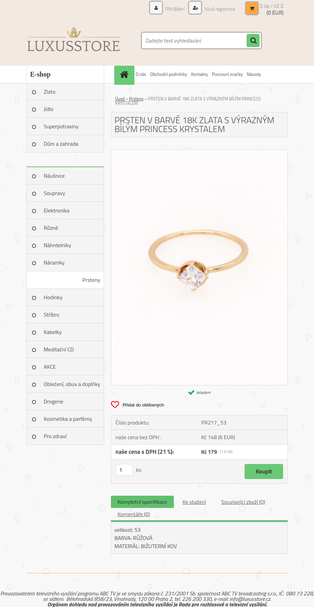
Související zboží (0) (243, 502)
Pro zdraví (55, 436)
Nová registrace (219, 8)
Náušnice (54, 176)
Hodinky (53, 297)
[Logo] (73, 40)
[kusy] (124, 470)
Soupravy (54, 193)
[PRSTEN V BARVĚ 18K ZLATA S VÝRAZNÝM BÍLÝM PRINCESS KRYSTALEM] (199, 152)
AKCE (50, 367)
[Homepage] (125, 74)
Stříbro (52, 314)
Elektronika (56, 210)
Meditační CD (59, 349)
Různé (51, 228)
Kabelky (53, 332)
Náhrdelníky (57, 245)
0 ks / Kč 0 (272, 5)
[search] (253, 40)
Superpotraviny (61, 126)
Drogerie (54, 401)
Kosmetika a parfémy (68, 419)
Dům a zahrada (61, 144)
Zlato (49, 91)
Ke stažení (194, 502)
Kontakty (199, 74)
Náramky (54, 262)
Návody (254, 74)
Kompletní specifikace (142, 502)
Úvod (120, 98)
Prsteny (91, 280)
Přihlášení (175, 8)
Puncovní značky (227, 74)
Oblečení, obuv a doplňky (72, 384)
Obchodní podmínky (168, 74)
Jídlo (49, 109)
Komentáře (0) (134, 514)
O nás (141, 74)
